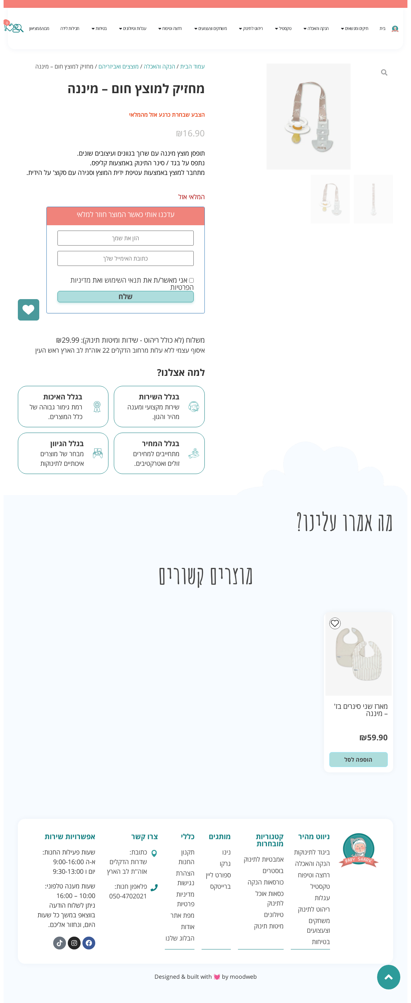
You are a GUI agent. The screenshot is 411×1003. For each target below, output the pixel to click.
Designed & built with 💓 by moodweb (205, 977)
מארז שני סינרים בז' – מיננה (361, 709)
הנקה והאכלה (159, 66)
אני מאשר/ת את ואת (132, 284)
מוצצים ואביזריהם (118, 66)
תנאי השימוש (123, 280)
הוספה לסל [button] (358, 759)
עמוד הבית (192, 66)
